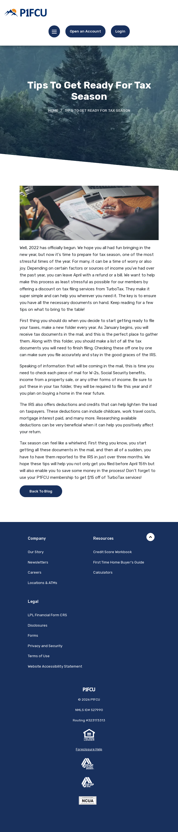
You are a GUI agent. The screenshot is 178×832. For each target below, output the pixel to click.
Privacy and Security (45, 646)
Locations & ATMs (43, 583)
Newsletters (38, 562)
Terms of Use (39, 656)
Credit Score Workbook (112, 552)
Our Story (36, 552)
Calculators (103, 572)
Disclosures (38, 625)
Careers (34, 572)
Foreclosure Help (89, 749)
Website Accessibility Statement (55, 666)
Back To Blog (40, 491)
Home (53, 110)
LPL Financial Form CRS (47, 615)
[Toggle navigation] (54, 31)
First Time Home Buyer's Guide (118, 562)
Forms (33, 635)
